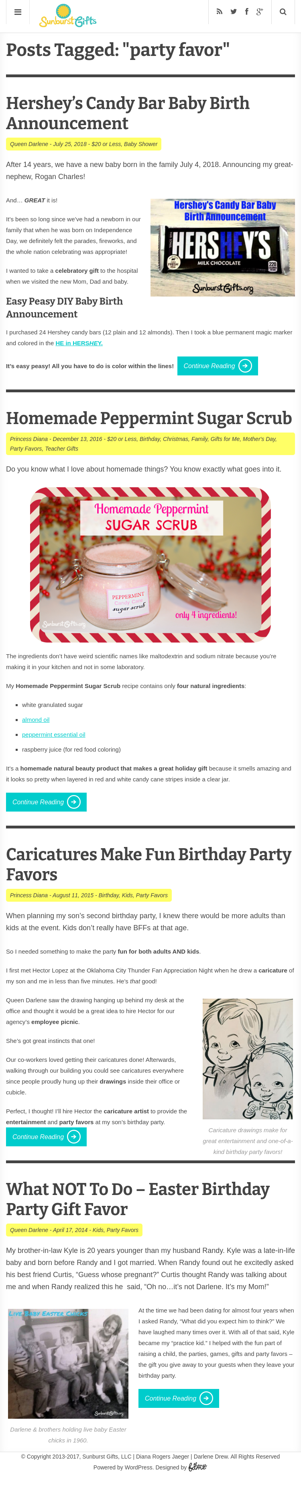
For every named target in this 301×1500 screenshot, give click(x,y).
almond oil (35, 739)
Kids (127, 915)
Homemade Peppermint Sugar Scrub (133, 428)
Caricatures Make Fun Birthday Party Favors (134, 884)
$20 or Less (106, 144)
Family (199, 459)
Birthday (150, 459)
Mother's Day (259, 459)
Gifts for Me (225, 459)
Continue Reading (209, 366)
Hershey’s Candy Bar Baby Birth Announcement (136, 113)
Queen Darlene (29, 144)
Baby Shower (140, 144)
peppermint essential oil (53, 754)
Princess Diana (29, 459)
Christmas (175, 459)
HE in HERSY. (79, 343)
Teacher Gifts (61, 469)
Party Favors (26, 469)
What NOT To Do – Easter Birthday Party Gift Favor (147, 1219)
